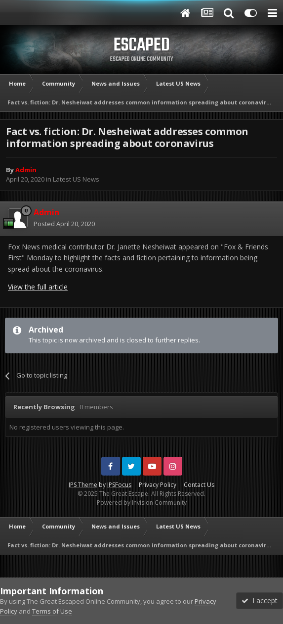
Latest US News (76, 179)
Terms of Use (52, 611)
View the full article (38, 286)
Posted (64, 223)
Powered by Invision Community (142, 502)
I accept (260, 600)
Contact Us (199, 484)
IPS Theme (83, 484)
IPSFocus (119, 484)
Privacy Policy (157, 484)
